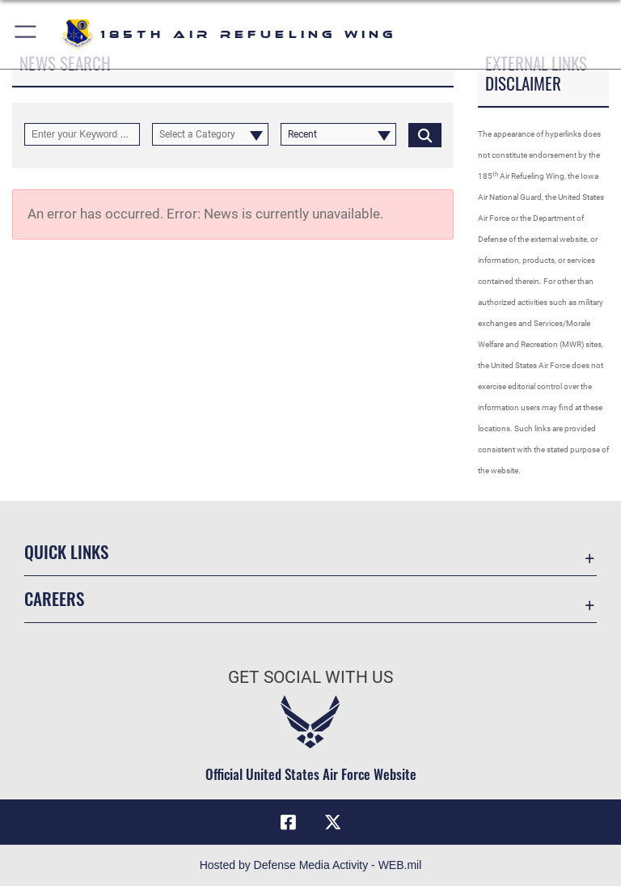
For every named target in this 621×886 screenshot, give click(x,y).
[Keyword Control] (82, 134)
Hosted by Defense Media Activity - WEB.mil (311, 864)
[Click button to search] (424, 134)
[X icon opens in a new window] (333, 822)
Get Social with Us (310, 677)
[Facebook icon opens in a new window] (288, 822)
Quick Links (66, 551)
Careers (54, 598)
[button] (26, 34)
